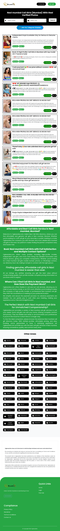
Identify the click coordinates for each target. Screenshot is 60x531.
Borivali (7, 358)
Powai (7, 369)
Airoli (21, 399)
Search (52, 20)
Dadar (49, 358)
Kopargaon (8, 430)
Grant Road (36, 375)
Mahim (49, 404)
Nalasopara (51, 399)
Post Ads (41, 493)
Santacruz (36, 364)
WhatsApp (47, 47)
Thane (7, 393)
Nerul (21, 353)
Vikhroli (21, 410)
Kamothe (36, 415)
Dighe (21, 422)
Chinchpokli (22, 430)
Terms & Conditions (10, 515)
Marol (21, 404)
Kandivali (8, 388)
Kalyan (7, 410)
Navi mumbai (36, 346)
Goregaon (8, 346)
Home (40, 488)
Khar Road (22, 382)
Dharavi (49, 369)
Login (52, 4)
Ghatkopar (50, 346)
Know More (8, 496)
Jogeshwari (36, 369)
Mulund (49, 393)
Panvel (21, 364)
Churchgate (51, 375)
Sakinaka (8, 375)
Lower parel (36, 353)
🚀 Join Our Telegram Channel (30, 27)
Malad (21, 369)
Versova (50, 382)
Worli (49, 353)
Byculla (49, 422)
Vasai (49, 388)
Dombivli (50, 410)
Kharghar (8, 399)
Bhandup (36, 410)
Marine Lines (9, 382)
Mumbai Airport (8, 416)
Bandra (7, 340)
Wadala (35, 358)
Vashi (21, 393)
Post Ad (41, 4)
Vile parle (22, 340)
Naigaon (36, 399)
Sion (34, 388)
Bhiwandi (8, 353)
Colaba (49, 364)
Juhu (20, 346)
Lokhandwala (37, 382)
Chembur (50, 340)
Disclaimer (7, 512)
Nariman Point (22, 376)
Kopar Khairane (8, 423)
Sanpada (36, 422)
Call (54, 47)
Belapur (35, 393)
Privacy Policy (8, 509)
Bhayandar (50, 415)
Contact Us (7, 517)
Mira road (8, 364)
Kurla (21, 358)
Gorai (35, 404)
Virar (6, 404)
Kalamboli (22, 415)
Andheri (35, 340)
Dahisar (21, 388)
